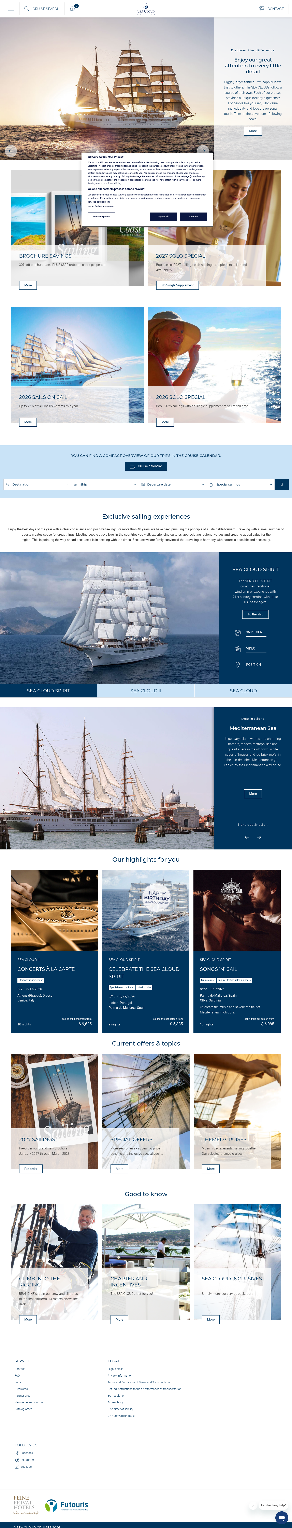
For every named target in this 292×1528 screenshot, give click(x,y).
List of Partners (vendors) (101, 206)
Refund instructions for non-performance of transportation (144, 1389)
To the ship (255, 614)
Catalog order (23, 1409)
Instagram (24, 1460)
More (253, 131)
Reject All (163, 216)
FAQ (17, 1375)
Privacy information (120, 1375)
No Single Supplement (177, 285)
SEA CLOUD (243, 691)
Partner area (22, 1395)
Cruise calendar (146, 466)
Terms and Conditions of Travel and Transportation (139, 1382)
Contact (20, 1368)
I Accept (193, 216)
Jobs (18, 1382)
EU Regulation (116, 1395)
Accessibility (115, 1402)
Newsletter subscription (29, 1402)
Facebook (24, 1453)
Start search (281, 484)
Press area (21, 1389)
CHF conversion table (121, 1415)
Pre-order (30, 1169)
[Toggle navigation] (11, 8)
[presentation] (11, 151)
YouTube (23, 1466)
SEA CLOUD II (145, 691)
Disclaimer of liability (120, 1409)
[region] (147, 190)
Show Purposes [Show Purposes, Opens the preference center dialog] (101, 216)
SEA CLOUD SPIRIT (48, 691)
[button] (97, 151)
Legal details (115, 1368)
